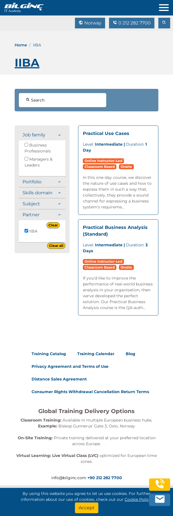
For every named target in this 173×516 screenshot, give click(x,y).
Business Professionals (38, 148)
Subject (31, 203)
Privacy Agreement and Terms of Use (70, 366)
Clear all (56, 246)
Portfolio (32, 181)
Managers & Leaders (38, 162)
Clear (53, 225)
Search (35, 100)
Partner (31, 214)
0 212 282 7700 (132, 23)
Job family (34, 135)
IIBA (31, 231)
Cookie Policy (138, 499)
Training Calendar (95, 353)
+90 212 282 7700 (104, 477)
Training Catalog (49, 353)
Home (21, 45)
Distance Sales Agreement (59, 379)
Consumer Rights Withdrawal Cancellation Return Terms (90, 391)
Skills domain (37, 192)
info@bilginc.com (68, 477)
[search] (164, 23)
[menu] (166, 6)
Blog (130, 353)
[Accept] (86, 508)
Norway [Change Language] (90, 23)
